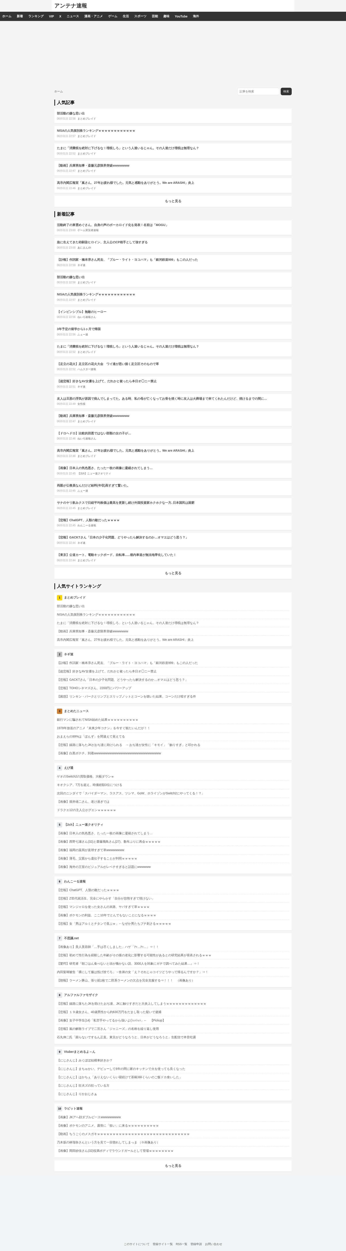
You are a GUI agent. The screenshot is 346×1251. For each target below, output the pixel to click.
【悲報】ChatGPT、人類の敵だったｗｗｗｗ (88, 520)
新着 (20, 16)
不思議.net (71, 938)
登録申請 (196, 1244)
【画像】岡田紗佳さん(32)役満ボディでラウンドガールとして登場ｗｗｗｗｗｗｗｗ (115, 1150)
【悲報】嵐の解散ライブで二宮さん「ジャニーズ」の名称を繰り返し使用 (108, 1028)
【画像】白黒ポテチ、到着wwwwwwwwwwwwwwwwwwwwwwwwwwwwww (109, 753)
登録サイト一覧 (163, 1244)
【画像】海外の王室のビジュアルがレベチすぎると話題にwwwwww (104, 867)
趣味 (166, 16)
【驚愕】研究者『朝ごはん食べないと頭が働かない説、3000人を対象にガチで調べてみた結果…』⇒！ (128, 963)
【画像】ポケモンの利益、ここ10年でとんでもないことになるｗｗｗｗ (106, 915)
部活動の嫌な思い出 (71, 113)
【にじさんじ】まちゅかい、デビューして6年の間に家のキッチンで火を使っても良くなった (121, 1068)
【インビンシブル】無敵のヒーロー (81, 312)
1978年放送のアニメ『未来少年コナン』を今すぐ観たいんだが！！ (103, 728)
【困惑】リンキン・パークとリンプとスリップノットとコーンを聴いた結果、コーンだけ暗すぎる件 (126, 696)
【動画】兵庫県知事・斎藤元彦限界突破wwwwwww (93, 165)
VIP (51, 16)
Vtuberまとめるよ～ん (79, 1051)
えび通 (68, 768)
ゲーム (112, 16)
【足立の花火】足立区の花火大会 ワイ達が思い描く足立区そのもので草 (108, 364)
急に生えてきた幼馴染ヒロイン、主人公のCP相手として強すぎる (102, 242)
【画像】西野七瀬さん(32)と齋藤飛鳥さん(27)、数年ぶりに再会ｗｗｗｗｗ (109, 841)
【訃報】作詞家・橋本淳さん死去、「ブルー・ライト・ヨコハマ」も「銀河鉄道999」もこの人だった (127, 259)
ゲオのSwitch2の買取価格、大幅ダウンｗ (85, 776)
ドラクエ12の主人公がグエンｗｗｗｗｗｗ (86, 810)
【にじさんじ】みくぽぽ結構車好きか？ (85, 1060)
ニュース (73, 16)
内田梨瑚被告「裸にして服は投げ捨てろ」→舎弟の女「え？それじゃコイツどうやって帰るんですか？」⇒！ (132, 972)
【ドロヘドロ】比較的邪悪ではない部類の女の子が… (94, 433)
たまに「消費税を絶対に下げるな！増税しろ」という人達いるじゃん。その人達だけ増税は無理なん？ (128, 148)
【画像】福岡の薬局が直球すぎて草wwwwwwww (90, 850)
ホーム (6, 16)
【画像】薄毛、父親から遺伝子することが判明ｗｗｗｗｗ (97, 858)
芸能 (155, 16)
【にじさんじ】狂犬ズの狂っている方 (83, 1085)
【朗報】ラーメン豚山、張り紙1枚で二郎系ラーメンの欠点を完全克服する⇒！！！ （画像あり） (126, 980)
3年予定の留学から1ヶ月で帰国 (79, 329)
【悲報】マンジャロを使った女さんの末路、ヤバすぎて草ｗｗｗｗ (103, 907)
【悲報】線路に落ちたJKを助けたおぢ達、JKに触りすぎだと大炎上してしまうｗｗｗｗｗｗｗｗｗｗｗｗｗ (131, 1003)
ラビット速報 (73, 1108)
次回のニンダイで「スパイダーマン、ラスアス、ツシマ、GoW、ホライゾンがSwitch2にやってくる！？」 (131, 793)
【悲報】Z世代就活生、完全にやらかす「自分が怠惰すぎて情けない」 (106, 898)
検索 (286, 91)
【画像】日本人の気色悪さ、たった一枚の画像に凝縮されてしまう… (105, 468)
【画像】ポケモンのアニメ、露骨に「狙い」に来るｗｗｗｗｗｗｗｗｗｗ (108, 1125)
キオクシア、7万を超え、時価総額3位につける (89, 785)
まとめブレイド (86, 118)
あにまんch (84, 247)
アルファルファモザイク (81, 995)
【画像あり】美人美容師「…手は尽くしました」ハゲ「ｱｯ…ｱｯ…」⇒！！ (108, 947)
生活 (126, 16)
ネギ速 (81, 265)
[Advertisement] (173, 54)
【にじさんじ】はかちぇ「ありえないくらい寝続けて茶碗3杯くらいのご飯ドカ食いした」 (119, 1077)
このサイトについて (137, 1244)
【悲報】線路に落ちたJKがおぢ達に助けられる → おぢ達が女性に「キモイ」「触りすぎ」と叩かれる (128, 745)
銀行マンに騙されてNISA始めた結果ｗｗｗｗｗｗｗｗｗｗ (97, 719)
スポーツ (140, 16)
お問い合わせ (213, 1244)
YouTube (181, 16)
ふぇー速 (82, 334)
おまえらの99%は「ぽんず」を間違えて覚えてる (91, 736)
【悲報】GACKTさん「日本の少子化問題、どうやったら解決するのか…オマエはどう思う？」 (122, 537)
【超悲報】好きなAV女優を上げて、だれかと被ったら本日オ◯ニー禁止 (107, 381)
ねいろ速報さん (86, 317)
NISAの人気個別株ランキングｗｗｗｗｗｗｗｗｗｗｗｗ (96, 130)
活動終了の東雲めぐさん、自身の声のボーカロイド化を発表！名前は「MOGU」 (113, 225)
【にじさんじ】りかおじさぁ (77, 1094)
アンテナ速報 (70, 6)
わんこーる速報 (86, 525)
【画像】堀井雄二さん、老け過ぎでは (83, 801)
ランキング (36, 16)
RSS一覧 (182, 1244)
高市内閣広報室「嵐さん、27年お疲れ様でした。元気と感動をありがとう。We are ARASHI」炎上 (125, 182)
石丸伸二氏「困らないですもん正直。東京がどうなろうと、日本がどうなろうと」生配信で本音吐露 (126, 1037)
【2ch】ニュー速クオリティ (94, 473)
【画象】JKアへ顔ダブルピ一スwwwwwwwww (89, 1117)
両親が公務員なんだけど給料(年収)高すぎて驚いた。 (93, 485)
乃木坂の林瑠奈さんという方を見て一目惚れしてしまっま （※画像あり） (108, 1142)
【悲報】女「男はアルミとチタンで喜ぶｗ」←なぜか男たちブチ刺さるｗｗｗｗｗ (114, 923)
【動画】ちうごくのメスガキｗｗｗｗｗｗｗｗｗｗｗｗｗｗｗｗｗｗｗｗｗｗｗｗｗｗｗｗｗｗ (123, 1134)
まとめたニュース (76, 711)
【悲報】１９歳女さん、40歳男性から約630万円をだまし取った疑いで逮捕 (109, 1012)
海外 (196, 16)
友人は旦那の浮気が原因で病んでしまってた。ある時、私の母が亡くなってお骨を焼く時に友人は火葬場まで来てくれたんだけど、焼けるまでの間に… (162, 398)
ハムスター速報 (86, 369)
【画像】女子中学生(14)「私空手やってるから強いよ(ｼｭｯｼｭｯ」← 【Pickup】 (111, 1020)
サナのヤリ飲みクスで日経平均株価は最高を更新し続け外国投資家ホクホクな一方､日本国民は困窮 (125, 502)
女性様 (81, 403)
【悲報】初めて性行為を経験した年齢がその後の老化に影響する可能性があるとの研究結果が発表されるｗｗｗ (134, 955)
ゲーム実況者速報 (88, 230)
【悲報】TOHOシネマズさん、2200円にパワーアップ (94, 688)
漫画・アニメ (93, 16)
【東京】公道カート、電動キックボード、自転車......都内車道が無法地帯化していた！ (116, 555)
